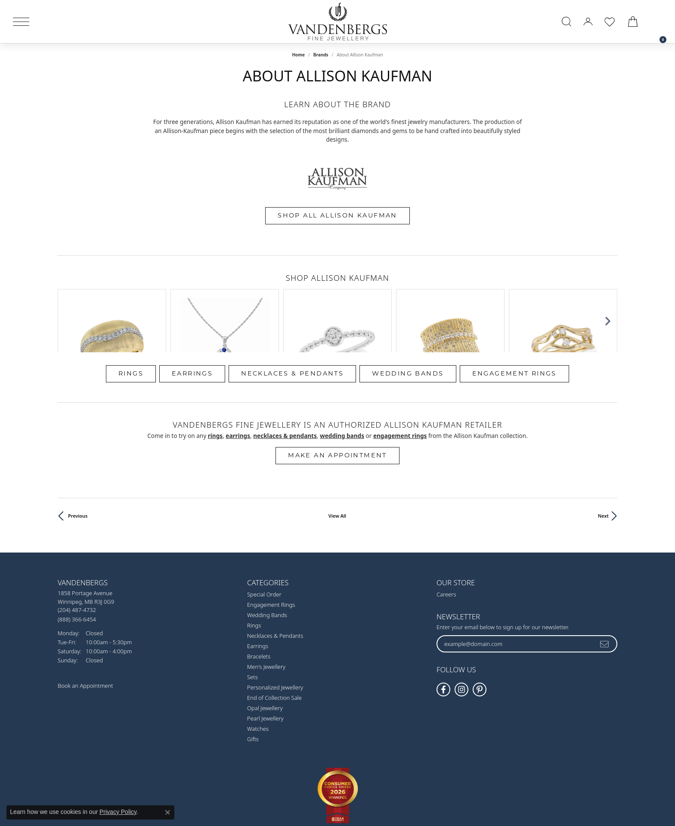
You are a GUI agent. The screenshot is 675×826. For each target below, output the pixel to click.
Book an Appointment (85, 641)
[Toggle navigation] (21, 21)
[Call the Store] (77, 565)
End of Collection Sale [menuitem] (274, 653)
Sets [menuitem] (252, 632)
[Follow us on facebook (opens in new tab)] (443, 645)
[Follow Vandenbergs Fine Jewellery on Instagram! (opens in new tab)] (461, 645)
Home (298, 55)
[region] (337, 298)
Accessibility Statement (410, 786)
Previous (77, 471)
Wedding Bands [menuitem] (267, 570)
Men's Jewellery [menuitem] (266, 622)
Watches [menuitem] (258, 684)
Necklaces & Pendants (292, 328)
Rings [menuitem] (254, 580)
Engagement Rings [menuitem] (271, 560)
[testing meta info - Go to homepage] (337, 21)
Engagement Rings (514, 328)
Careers (446, 549)
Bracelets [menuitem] (258, 611)
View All (337, 471)
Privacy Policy (295, 786)
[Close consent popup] (167, 812)
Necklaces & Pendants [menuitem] (275, 591)
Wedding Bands (407, 328)
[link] (658, 21)
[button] (566, 21)
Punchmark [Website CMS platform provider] (352, 814)
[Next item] (607, 297)
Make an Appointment (337, 410)
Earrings (192, 328)
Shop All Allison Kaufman (337, 215)
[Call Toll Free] (77, 574)
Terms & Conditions (347, 786)
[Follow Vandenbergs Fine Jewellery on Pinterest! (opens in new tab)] (479, 645)
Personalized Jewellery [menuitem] (275, 642)
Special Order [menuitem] (264, 549)
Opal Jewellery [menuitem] (264, 663)
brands (320, 55)
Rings (130, 328)
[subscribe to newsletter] (604, 598)
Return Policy (252, 786)
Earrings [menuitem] (257, 601)
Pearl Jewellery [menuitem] (265, 673)
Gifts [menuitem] (253, 694)
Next (603, 471)
